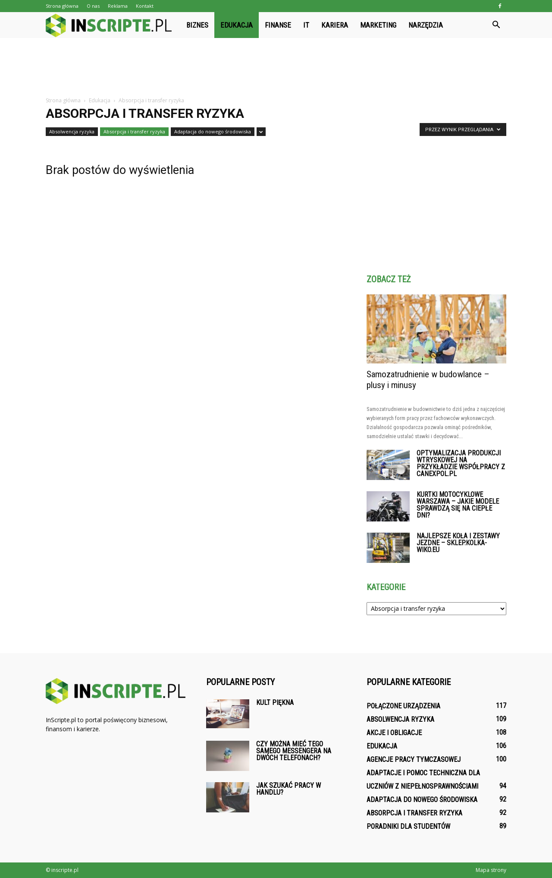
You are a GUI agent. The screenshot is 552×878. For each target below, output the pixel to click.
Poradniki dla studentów (408, 826)
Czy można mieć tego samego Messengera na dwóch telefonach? (293, 751)
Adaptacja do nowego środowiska (212, 131)
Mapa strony (491, 870)
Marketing (378, 25)
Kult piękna (275, 702)
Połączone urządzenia (403, 706)
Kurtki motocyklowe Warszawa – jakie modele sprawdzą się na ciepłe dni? (458, 504)
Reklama (118, 6)
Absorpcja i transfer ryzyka (134, 131)
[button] (496, 25)
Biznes (197, 25)
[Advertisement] (276, 67)
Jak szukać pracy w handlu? (288, 788)
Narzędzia (425, 25)
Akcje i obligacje (394, 733)
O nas (93, 6)
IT (306, 25)
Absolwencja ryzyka (71, 131)
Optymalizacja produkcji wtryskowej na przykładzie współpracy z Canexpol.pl (461, 463)
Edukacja (236, 25)
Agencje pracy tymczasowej (414, 759)
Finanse (278, 25)
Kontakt (145, 6)
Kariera (334, 25)
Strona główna (62, 6)
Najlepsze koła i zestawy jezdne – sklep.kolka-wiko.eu (458, 543)
